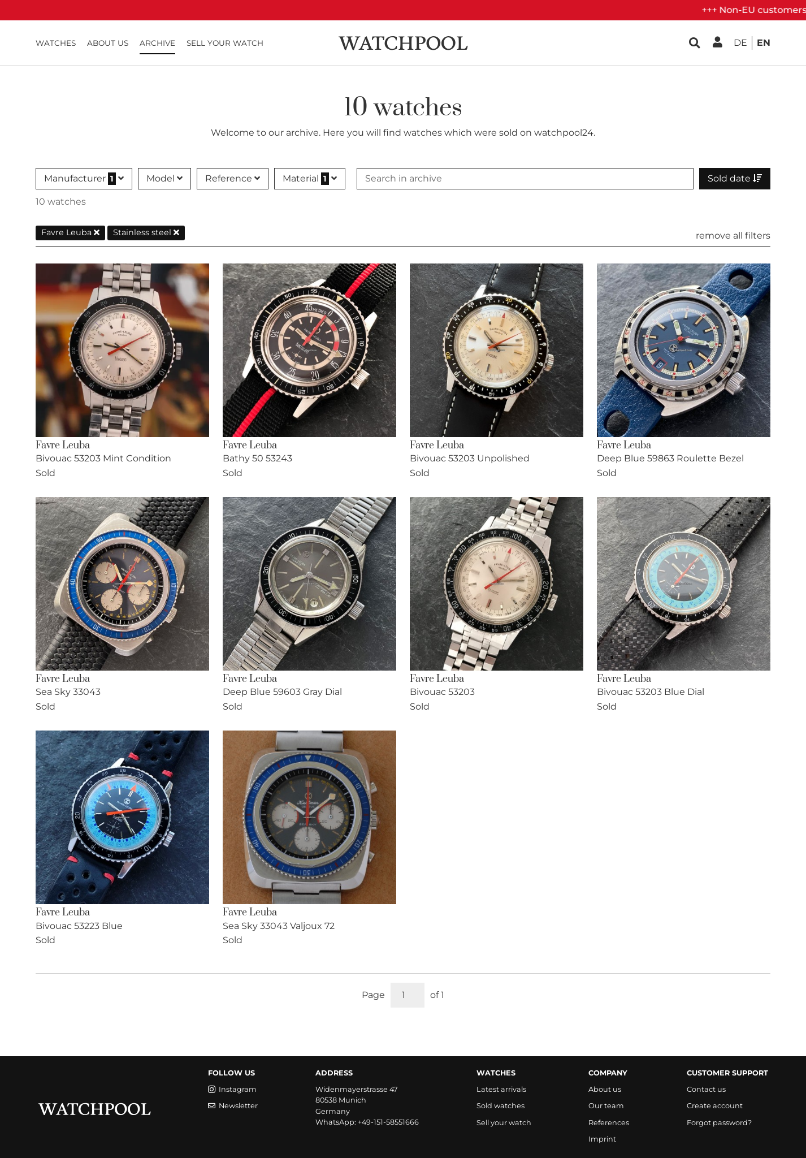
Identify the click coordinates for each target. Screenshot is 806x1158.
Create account (715, 1105)
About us (107, 42)
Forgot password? (719, 1122)
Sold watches (500, 1105)
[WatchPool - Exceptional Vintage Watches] (403, 42)
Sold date (735, 178)
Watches (56, 42)
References (608, 1122)
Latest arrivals (501, 1089)
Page (373, 995)
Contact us (706, 1089)
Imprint (602, 1139)
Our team (606, 1105)
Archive (157, 42)
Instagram (232, 1089)
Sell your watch (225, 42)
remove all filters (733, 235)
